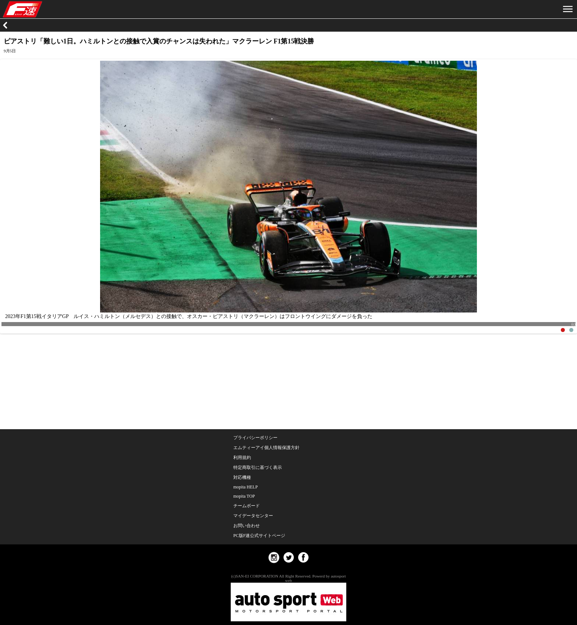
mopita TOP (244, 496)
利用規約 (242, 457)
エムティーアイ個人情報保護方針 (266, 447)
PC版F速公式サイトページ (259, 535)
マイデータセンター (253, 515)
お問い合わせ (246, 525)
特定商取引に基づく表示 (257, 467)
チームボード (246, 505)
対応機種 (242, 477)
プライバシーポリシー (255, 437)
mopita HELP (245, 487)
